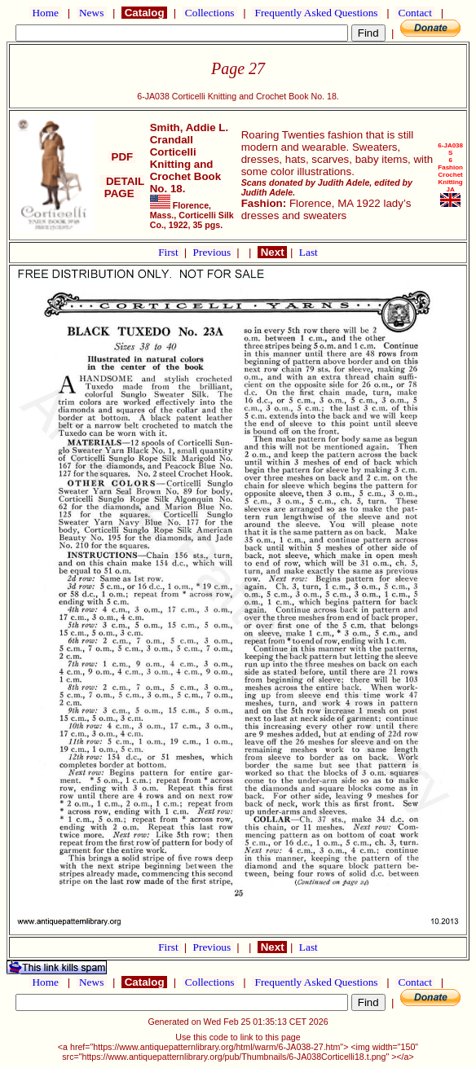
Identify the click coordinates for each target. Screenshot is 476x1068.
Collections (210, 13)
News (92, 13)
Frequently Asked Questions (316, 13)
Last (308, 252)
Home (45, 13)
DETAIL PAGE (122, 187)
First (169, 252)
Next (272, 252)
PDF (122, 157)
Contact (414, 13)
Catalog (144, 13)
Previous (213, 252)
